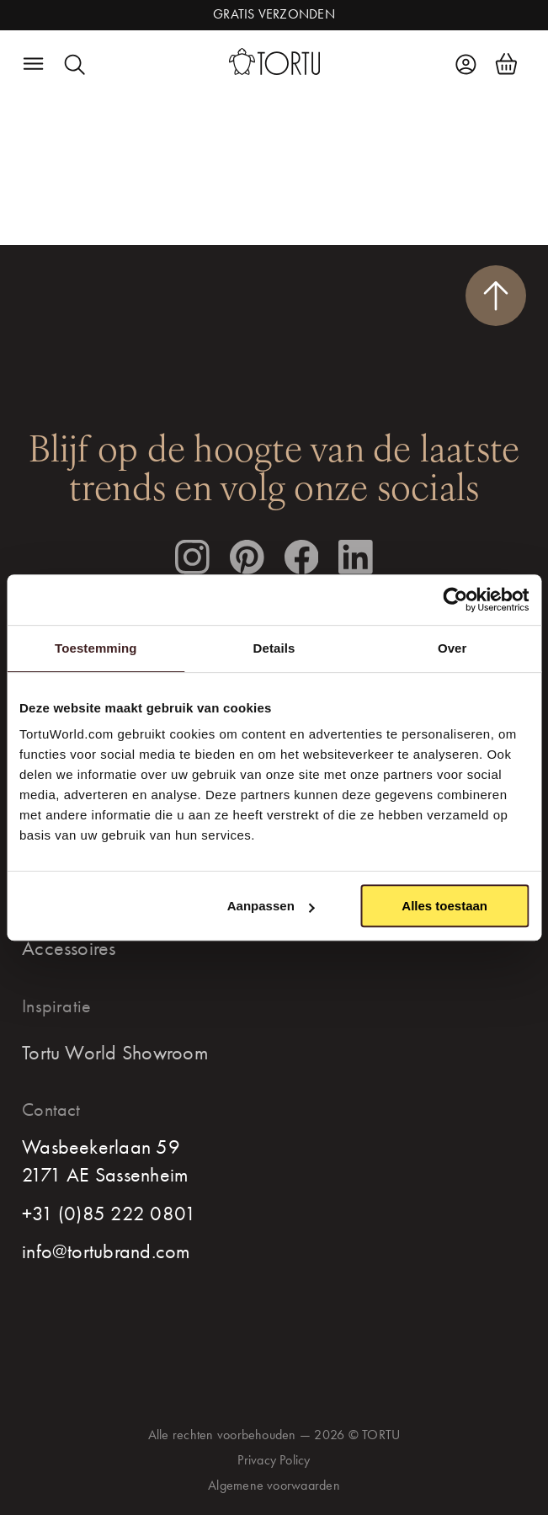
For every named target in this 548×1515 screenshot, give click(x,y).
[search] (74, 64)
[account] (465, 64)
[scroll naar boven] (496, 295)
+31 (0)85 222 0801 (109, 1213)
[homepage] (274, 62)
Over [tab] (452, 648)
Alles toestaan (444, 906)
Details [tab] (274, 648)
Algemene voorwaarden (274, 1485)
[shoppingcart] (506, 64)
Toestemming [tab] (96, 648)
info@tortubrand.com (106, 1251)
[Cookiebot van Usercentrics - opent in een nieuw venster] (455, 599)
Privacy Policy (273, 1460)
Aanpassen (271, 906)
